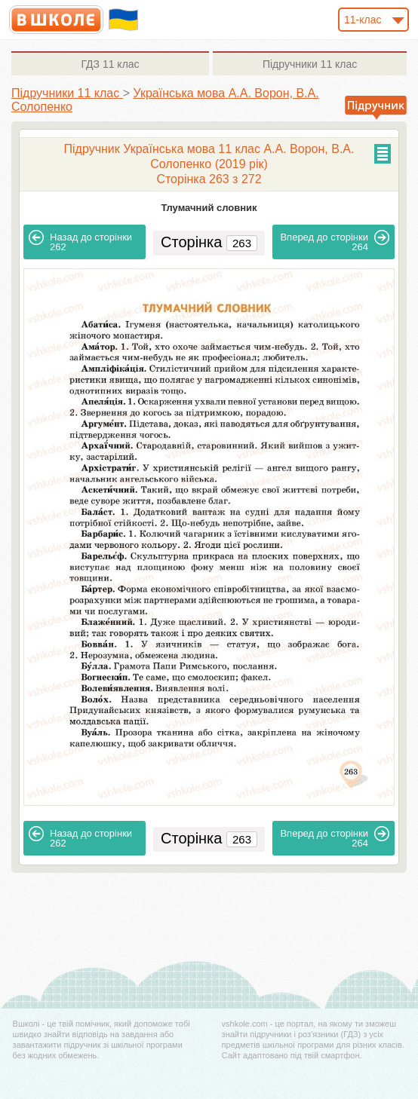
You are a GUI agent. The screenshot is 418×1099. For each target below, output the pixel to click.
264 (334, 241)
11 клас (110, 64)
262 (80, 241)
